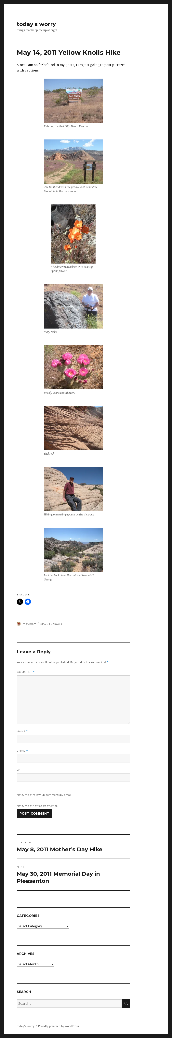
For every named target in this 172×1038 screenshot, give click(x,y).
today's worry (36, 24)
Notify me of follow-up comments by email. (44, 794)
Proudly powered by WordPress (58, 1026)
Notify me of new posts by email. (37, 805)
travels (57, 623)
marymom (29, 623)
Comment (26, 672)
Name (22, 731)
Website (23, 770)
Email (22, 750)
